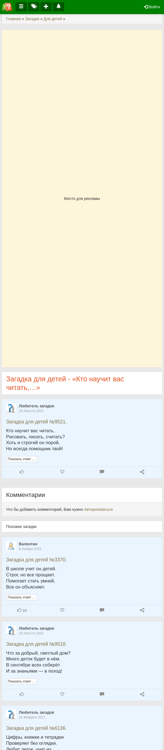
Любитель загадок (36, 406)
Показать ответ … (21, 459)
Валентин (28, 544)
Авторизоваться (98, 509)
